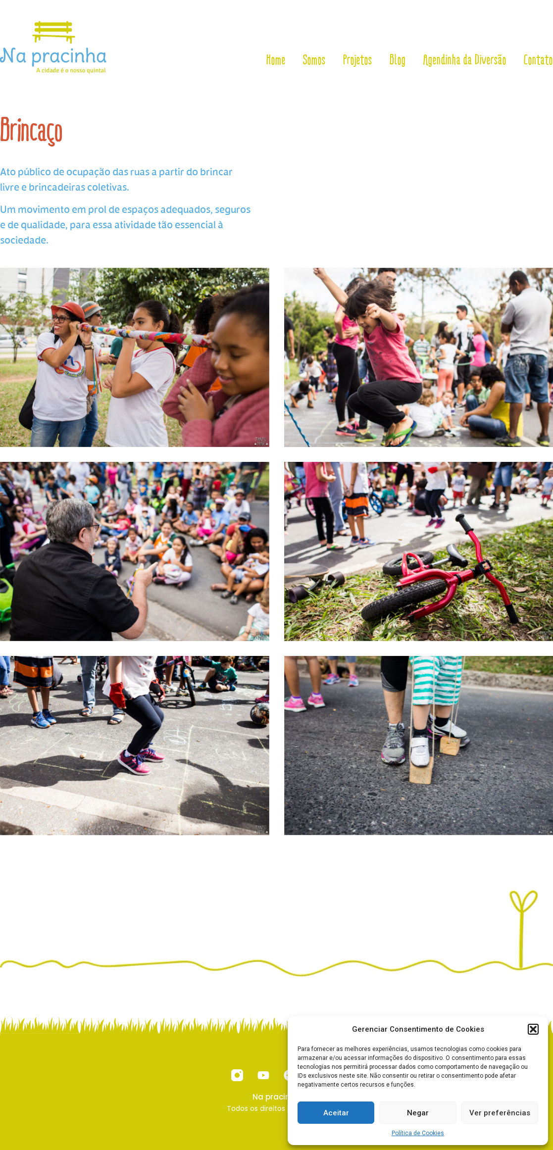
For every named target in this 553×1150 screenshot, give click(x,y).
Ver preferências (499, 1112)
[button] (533, 1029)
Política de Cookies (418, 1133)
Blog (398, 60)
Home (276, 60)
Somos (314, 60)
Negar (418, 1112)
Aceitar (336, 1112)
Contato (538, 60)
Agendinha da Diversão (464, 60)
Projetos (357, 60)
